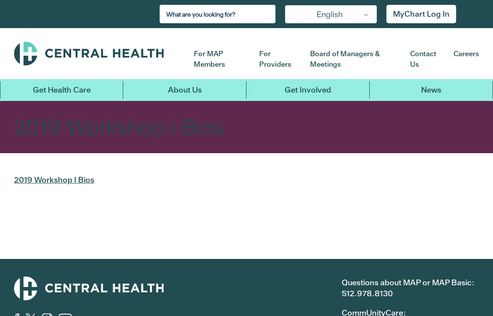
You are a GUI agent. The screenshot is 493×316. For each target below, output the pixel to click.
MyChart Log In (421, 14)
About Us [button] (185, 90)
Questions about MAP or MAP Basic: (408, 282)
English (330, 14)
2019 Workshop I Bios (54, 180)
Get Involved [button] (308, 90)
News (431, 90)
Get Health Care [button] (62, 90)
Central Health (97, 53)
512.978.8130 (367, 293)
